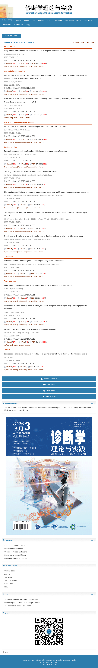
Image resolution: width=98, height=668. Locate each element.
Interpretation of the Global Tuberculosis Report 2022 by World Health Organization (35, 126)
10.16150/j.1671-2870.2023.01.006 (21, 181)
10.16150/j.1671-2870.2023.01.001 (21, 60)
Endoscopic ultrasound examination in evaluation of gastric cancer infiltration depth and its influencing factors (45, 354)
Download (58, 20)
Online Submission (49, 379)
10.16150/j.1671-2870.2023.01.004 (21, 136)
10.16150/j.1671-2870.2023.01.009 (21, 246)
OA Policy (7, 25)
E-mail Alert (8, 584)
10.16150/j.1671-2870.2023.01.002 (21, 88)
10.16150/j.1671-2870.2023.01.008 (21, 225)
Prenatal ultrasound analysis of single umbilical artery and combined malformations (35, 151)
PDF (33, 63)
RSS (6, 587)
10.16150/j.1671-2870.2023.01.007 (21, 202)
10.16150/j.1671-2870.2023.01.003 (21, 111)
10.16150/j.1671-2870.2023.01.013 (21, 339)
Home (18, 20)
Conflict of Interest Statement (15, 552)
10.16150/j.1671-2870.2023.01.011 (21, 295)
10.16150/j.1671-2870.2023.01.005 (21, 161)
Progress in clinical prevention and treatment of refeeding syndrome (30, 329)
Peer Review (49, 385)
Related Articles (32, 66)
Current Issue (9, 571)
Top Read (8, 577)
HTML (23, 63)
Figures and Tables (10, 66)
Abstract (9, 63)
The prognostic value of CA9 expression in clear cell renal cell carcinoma (31, 171)
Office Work (49, 391)
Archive (7, 574)
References (22, 66)
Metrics (41, 66)
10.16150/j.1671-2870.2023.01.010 (21, 270)
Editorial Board (44, 20)
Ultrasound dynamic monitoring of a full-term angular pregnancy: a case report (34, 261)
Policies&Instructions (73, 20)
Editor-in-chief (49, 397)
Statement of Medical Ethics (15, 555)
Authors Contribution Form (14, 545)
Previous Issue (78, 42)
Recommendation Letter (13, 549)
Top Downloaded (10, 580)
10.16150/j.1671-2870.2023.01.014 (21, 363)
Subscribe (88, 20)
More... (93, 403)
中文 (28, 25)
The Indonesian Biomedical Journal (17, 606)
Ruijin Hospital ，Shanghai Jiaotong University (22, 603)
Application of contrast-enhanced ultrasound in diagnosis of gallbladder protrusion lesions (38, 285)
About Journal (29, 20)
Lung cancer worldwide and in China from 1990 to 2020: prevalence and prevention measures (39, 51)
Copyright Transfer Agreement (15, 558)
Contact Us (18, 25)
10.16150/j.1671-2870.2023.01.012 (21, 318)
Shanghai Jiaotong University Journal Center (21, 599)
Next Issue (90, 42)
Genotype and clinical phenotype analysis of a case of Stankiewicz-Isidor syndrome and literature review (43, 236)
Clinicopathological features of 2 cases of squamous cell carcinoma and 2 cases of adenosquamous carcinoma (46, 192)
